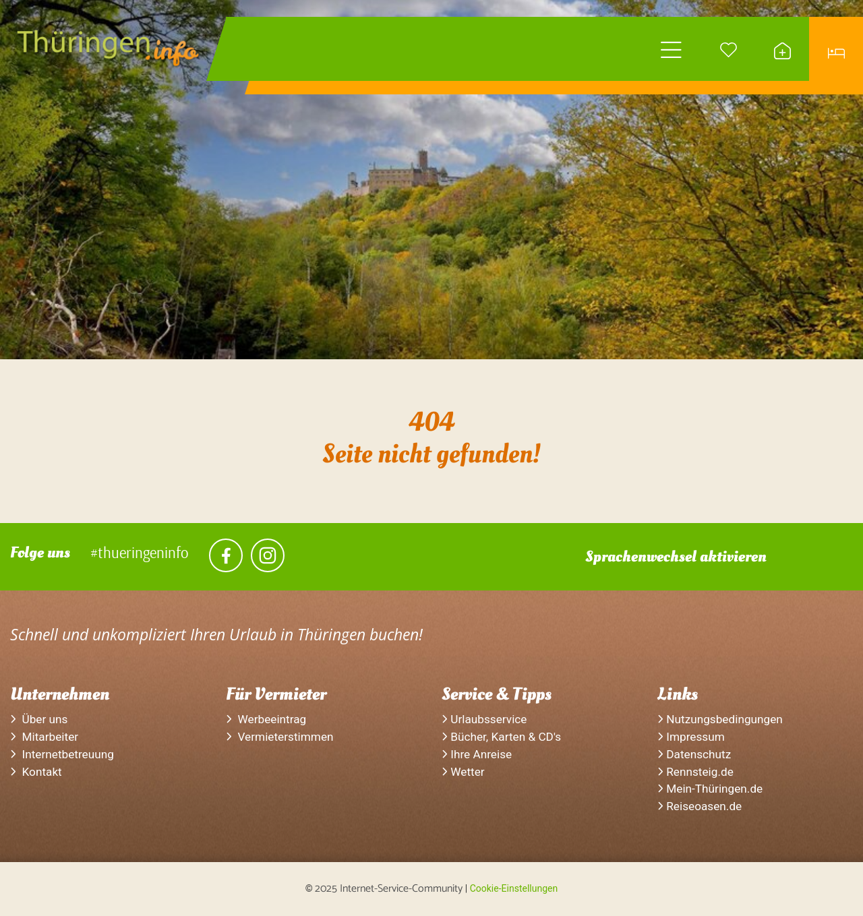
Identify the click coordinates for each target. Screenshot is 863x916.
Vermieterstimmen (280, 736)
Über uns (38, 719)
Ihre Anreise (477, 754)
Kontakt (36, 771)
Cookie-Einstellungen (514, 888)
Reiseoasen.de (699, 806)
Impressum (691, 736)
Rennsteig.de (695, 771)
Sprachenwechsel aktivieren (676, 557)
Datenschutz (694, 754)
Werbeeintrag (266, 719)
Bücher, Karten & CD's (501, 736)
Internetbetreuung (62, 754)
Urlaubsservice (484, 719)
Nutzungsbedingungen (720, 719)
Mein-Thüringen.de (710, 788)
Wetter (463, 771)
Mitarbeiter (44, 736)
